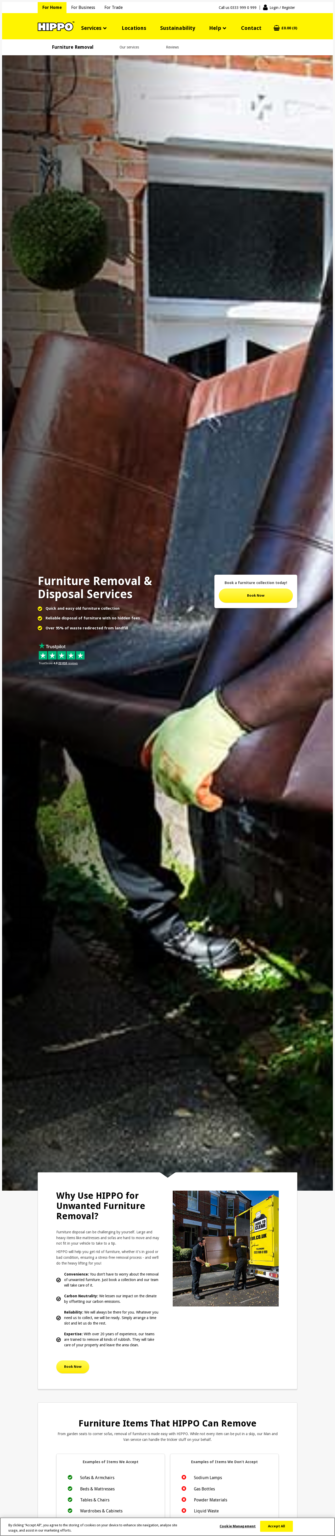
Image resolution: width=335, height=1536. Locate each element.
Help (215, 28)
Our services (129, 47)
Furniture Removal (72, 47)
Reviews (172, 47)
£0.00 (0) (289, 28)
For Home (52, 7)
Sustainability (177, 28)
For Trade (113, 7)
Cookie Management (238, 1530)
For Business (83, 7)
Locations (134, 28)
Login (282, 8)
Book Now (255, 595)
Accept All (276, 1530)
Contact (251, 28)
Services (91, 28)
